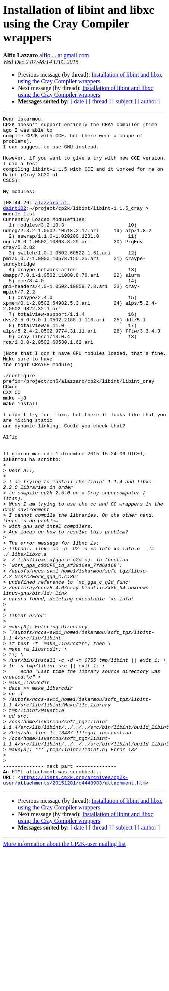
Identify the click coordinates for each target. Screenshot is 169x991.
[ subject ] (124, 101)
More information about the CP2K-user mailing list (64, 978)
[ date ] (79, 101)
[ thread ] (100, 101)
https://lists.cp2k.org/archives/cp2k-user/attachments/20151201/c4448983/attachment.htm (74, 913)
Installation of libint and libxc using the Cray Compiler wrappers (90, 77)
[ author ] (149, 101)
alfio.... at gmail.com (64, 55)
